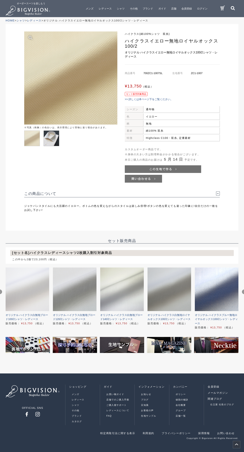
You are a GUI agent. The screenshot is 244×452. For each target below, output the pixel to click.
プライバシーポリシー (176, 433)
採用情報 (204, 433)
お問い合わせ (226, 433)
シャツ (75, 405)
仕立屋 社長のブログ (222, 404)
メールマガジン (218, 392)
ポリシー (181, 394)
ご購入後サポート (116, 405)
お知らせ (146, 394)
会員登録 (186, 8)
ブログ (145, 399)
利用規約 (148, 433)
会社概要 (181, 405)
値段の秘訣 (182, 399)
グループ (181, 410)
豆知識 (145, 405)
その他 (75, 410)
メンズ (75, 394)
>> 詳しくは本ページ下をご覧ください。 (149, 99)
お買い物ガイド (115, 394)
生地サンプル (148, 416)
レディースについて (117, 410)
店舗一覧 (181, 416)
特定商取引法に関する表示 (117, 433)
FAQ (109, 416)
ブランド (77, 416)
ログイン (202, 8)
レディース (78, 399)
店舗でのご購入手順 (117, 399)
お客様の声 (147, 410)
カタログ (77, 421)
